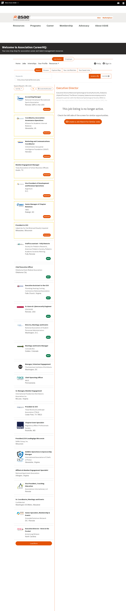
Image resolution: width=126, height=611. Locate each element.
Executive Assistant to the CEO (37, 278)
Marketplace (107, 11)
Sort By (18, 82)
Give (99, 11)
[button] (10, 3)
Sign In (107, 56)
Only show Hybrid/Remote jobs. (28, 73)
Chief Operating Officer (34, 370)
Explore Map (56, 63)
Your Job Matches (70, 63)
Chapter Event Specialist (34, 415)
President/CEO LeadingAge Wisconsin (30, 431)
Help (97, 56)
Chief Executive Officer (24, 260)
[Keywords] (33, 69)
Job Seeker (58, 52)
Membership (66, 18)
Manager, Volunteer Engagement (38, 357)
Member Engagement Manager (27, 158)
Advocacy (84, 18)
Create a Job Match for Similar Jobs (83, 114)
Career (50, 18)
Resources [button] (53, 56)
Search (38, 63)
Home (18, 56)
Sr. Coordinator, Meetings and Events (30, 492)
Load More (34, 536)
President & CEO (22, 218)
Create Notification (44, 82)
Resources (18, 18)
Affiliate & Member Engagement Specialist (32, 463)
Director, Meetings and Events (36, 318)
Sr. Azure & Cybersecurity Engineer (38, 299)
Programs (35, 18)
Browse (46, 63)
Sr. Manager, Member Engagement (29, 384)
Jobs (24, 56)
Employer (68, 52)
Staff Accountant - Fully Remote (37, 236)
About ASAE (101, 18)
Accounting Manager (33, 90)
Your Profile (42, 56)
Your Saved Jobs (84, 63)
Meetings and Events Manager (36, 339)
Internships (32, 56)
